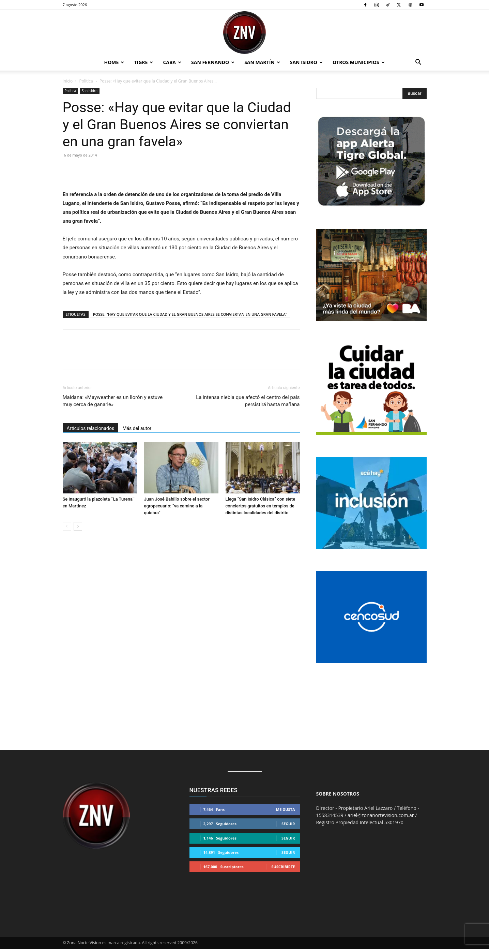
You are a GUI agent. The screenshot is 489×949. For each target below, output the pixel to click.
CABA (172, 62)
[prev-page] (67, 526)
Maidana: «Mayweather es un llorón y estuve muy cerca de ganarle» (113, 400)
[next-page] (78, 526)
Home (114, 62)
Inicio (68, 81)
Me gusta (285, 809)
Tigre (143, 62)
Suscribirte (283, 866)
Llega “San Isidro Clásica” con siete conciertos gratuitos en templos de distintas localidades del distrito (260, 505)
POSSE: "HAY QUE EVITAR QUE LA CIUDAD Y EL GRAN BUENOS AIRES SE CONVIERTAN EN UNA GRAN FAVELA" (190, 314)
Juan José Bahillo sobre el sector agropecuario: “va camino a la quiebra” (177, 505)
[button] (418, 63)
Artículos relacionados (90, 428)
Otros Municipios (359, 62)
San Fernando (212, 62)
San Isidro (306, 62)
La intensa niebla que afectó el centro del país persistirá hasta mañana (248, 400)
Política (86, 81)
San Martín (262, 62)
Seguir (288, 823)
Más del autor (136, 428)
